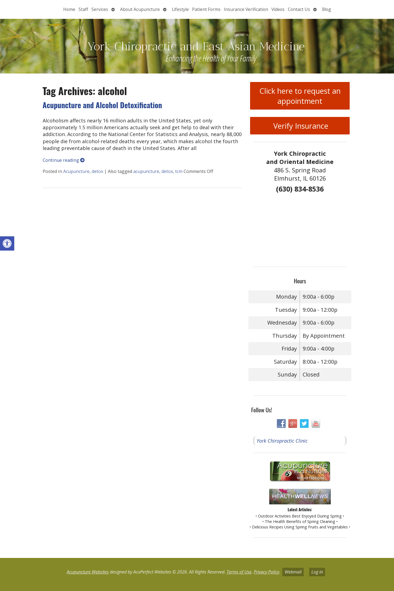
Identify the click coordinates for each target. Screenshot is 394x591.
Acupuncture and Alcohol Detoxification (102, 104)
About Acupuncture (140, 9)
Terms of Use (239, 572)
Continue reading (64, 160)
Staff (83, 9)
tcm (178, 171)
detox (97, 171)
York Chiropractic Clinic (282, 440)
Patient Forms (206, 9)
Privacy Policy (266, 572)
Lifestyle (180, 9)
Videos (278, 9)
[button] (7, 243)
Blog (326, 9)
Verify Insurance (299, 126)
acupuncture (146, 171)
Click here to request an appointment (300, 96)
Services (99, 9)
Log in (317, 572)
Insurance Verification (246, 9)
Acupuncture (76, 171)
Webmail (293, 572)
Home (69, 9)
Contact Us (299, 9)
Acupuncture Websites (88, 572)
